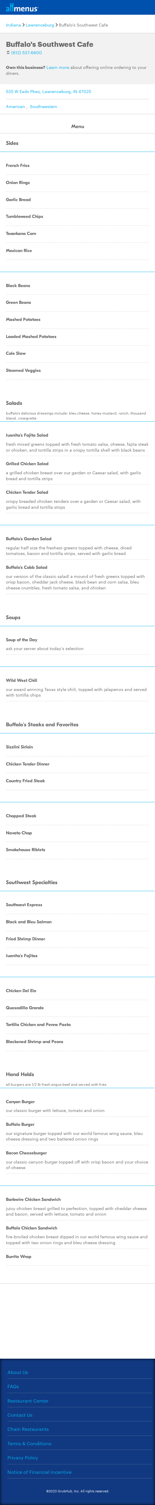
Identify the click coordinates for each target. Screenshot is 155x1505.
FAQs (13, 1386)
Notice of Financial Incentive (39, 1472)
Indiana (13, 24)
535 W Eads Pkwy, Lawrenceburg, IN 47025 (48, 91)
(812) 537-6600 (26, 52)
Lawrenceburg (40, 24)
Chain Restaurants (28, 1429)
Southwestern (43, 106)
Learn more (57, 67)
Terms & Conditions (29, 1443)
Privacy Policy (22, 1457)
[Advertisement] (77, 1320)
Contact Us (20, 1415)
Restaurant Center (28, 1401)
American (15, 106)
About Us (17, 1372)
